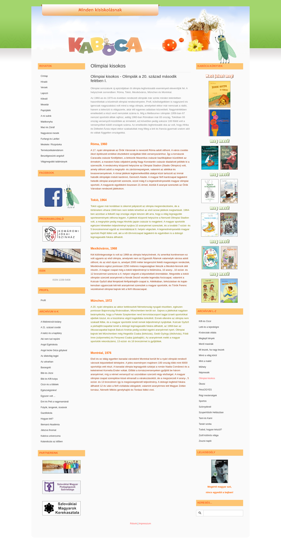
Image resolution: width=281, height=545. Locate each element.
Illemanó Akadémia (50, 424)
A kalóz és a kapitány (51, 333)
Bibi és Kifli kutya (49, 379)
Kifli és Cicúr (205, 321)
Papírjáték (46, 110)
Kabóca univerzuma (50, 436)
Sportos (203, 401)
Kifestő (44, 99)
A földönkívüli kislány (51, 322)
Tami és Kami (205, 418)
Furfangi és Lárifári (50, 139)
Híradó (44, 82)
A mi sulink (46, 116)
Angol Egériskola (49, 344)
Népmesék (204, 372)
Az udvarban (47, 361)
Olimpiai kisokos (207, 378)
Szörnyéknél (205, 407)
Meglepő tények (207, 338)
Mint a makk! (205, 361)
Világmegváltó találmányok (54, 161)
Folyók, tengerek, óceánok (54, 407)
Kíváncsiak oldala (207, 332)
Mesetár (45, 104)
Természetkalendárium (52, 150)
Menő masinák (206, 344)
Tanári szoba (205, 424)
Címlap (44, 76)
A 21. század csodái (51, 327)
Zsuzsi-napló (205, 441)
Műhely (202, 367)
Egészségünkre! (49, 390)
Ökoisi (202, 384)
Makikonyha (47, 121)
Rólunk (133, 523)
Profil (43, 300)
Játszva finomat (48, 430)
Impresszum (145, 523)
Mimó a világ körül (208, 355)
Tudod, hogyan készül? (210, 429)
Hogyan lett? (47, 418)
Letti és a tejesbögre (209, 327)
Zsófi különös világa (208, 435)
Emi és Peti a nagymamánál (54, 401)
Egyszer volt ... (48, 396)
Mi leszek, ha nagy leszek (211, 349)
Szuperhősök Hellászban (211, 412)
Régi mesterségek (208, 395)
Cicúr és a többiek (50, 384)
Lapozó (44, 93)
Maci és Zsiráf (48, 127)
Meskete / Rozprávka (51, 144)
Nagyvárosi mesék (50, 133)
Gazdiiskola (46, 413)
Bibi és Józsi (47, 373)
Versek (44, 87)
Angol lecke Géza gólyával (54, 350)
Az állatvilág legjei (49, 356)
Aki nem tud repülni (50, 339)
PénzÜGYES (205, 389)
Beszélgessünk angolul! (52, 156)
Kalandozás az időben (52, 441)
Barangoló (46, 367)
